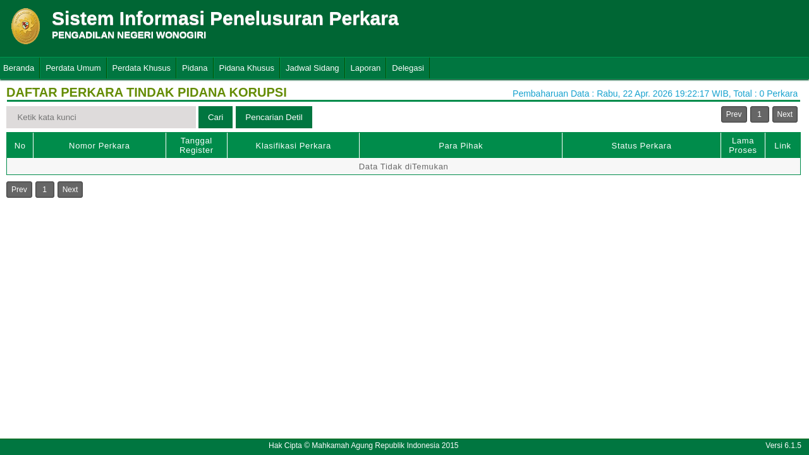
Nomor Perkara (99, 145)
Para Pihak (461, 145)
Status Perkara (642, 145)
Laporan (366, 68)
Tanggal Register (196, 145)
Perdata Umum (73, 68)
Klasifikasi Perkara (293, 145)
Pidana (194, 68)
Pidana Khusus (246, 68)
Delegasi (408, 68)
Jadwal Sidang (312, 68)
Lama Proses (743, 145)
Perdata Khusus (142, 68)
